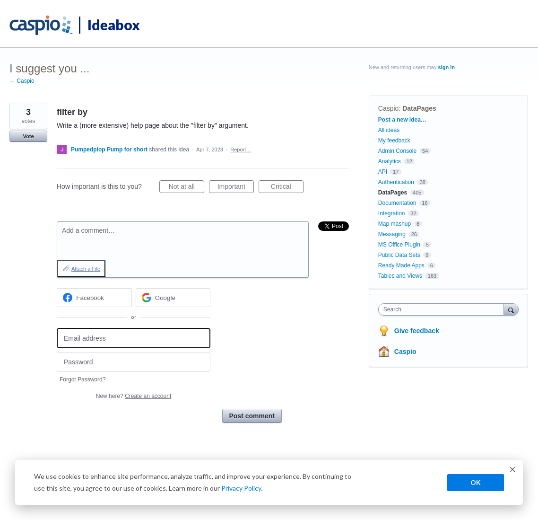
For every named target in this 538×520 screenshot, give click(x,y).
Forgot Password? (82, 379)
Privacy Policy (241, 488)
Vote (28, 136)
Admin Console (397, 151)
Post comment (252, 416)
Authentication (396, 182)
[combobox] (443, 309)
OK (475, 482)
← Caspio (22, 81)
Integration (391, 213)
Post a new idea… (402, 119)
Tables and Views (400, 276)
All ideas (388, 130)
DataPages (419, 108)
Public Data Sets (399, 255)
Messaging (392, 234)
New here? (133, 396)
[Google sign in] (173, 297)
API (382, 171)
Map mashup (394, 223)
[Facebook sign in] (94, 297)
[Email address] (133, 338)
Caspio (388, 108)
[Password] (133, 362)
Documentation (397, 203)
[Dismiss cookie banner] (512, 470)
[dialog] (269, 482)
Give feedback (416, 331)
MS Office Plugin (399, 244)
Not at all (186, 188)
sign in (446, 67)
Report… (240, 149)
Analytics (389, 161)
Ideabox (113, 24)
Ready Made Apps (401, 265)
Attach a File (85, 269)
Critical (287, 188)
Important (235, 188)
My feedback (394, 140)
